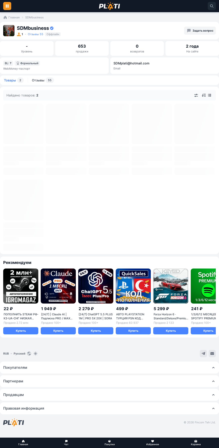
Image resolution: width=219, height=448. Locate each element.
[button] (23, 442)
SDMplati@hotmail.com (131, 63)
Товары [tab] (14, 80)
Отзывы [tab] (43, 80)
